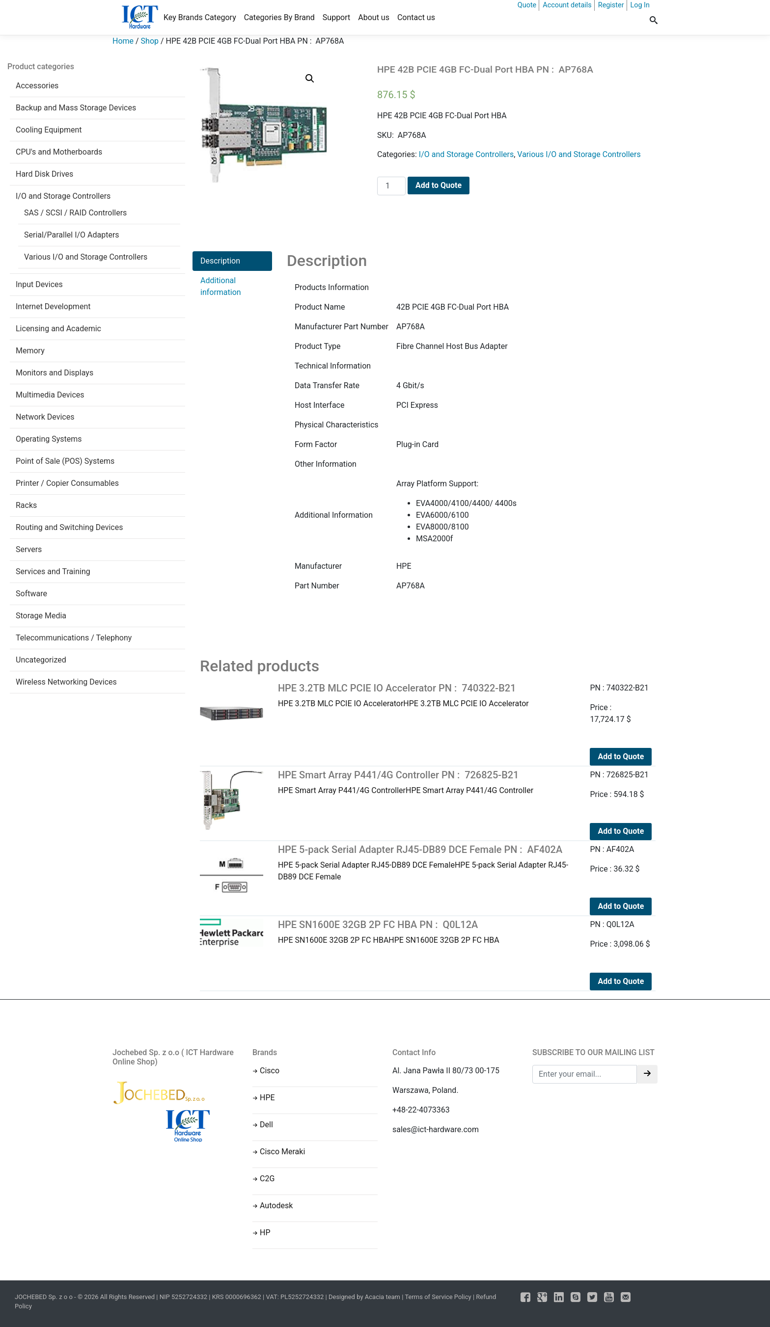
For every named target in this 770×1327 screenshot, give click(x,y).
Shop (150, 41)
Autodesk (276, 1205)
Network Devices (45, 417)
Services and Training (53, 571)
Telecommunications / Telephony (74, 637)
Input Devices (39, 284)
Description (220, 260)
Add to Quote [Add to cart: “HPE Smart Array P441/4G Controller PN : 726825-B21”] (621, 831)
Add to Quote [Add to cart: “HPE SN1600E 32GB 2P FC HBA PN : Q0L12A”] (621, 981)
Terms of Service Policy (438, 1296)
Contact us (416, 17)
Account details (567, 5)
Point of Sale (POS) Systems (65, 461)
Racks (26, 505)
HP (265, 1232)
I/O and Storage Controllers (63, 196)
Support (336, 17)
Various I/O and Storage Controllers (85, 257)
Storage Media (41, 615)
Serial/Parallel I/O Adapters (71, 234)
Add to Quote (438, 185)
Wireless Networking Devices (66, 682)
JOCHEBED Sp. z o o (44, 1296)
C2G (267, 1178)
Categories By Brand (279, 17)
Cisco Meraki (282, 1151)
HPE (267, 1097)
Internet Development (53, 306)
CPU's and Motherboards (59, 152)
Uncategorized (41, 659)
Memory (30, 350)
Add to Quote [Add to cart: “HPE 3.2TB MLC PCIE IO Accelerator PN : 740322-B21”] (621, 756)
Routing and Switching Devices (69, 527)
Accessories (37, 85)
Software (31, 593)
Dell (266, 1124)
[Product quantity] (391, 186)
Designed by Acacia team (364, 1296)
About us (373, 17)
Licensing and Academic (58, 328)
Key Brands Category (200, 17)
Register (611, 5)
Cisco (269, 1070)
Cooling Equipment (49, 129)
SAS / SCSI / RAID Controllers (75, 212)
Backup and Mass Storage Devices (76, 107)
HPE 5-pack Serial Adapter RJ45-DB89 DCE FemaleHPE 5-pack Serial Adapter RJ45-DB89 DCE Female (427, 862)
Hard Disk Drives (44, 174)
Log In (640, 5)
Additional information (220, 286)
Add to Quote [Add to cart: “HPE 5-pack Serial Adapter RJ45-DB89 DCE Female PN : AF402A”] (621, 906)
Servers (29, 549)
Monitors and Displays (54, 372)
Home (123, 41)
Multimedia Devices (50, 394)
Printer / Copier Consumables (67, 483)
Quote (527, 5)
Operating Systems (49, 439)
